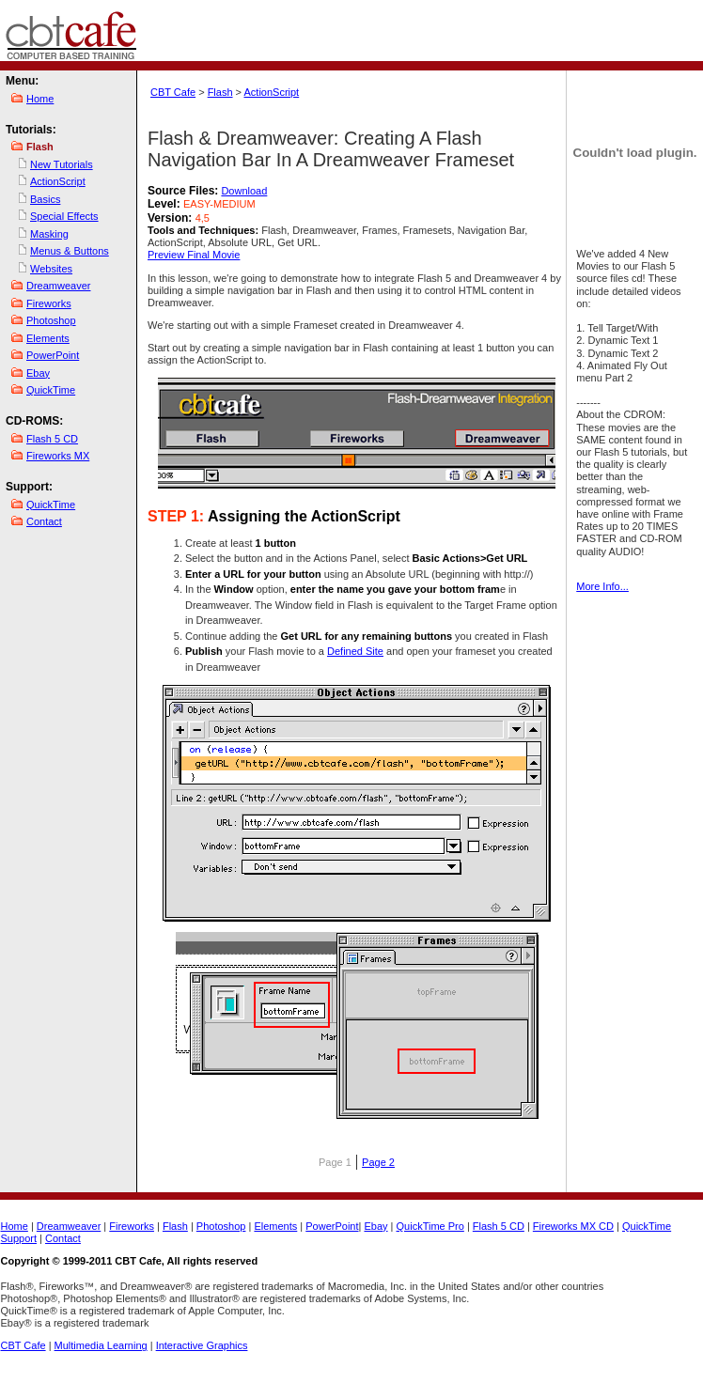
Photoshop (51, 320)
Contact (44, 521)
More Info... (602, 586)
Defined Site (355, 651)
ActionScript (58, 181)
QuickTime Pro (430, 1226)
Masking (49, 234)
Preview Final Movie (194, 254)
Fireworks (48, 303)
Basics (45, 199)
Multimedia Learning (101, 1345)
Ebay (38, 373)
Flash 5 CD (52, 438)
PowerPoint (52, 355)
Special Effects (64, 216)
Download (244, 190)
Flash (220, 92)
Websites (51, 268)
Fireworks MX (57, 455)
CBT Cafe (172, 92)
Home (40, 98)
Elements (48, 338)
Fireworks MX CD (573, 1226)
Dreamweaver (58, 285)
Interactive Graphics (202, 1345)
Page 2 (378, 1162)
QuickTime (50, 390)
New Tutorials (61, 164)
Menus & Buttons (69, 250)
